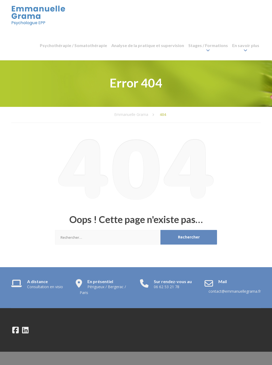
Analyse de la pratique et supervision (147, 45)
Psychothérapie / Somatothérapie (73, 45)
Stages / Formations (208, 45)
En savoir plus (245, 45)
